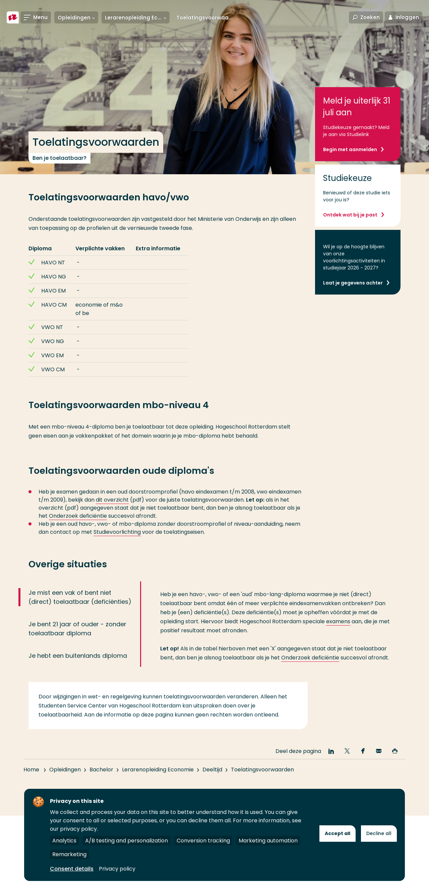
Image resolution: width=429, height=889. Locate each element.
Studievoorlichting (117, 544)
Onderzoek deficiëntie (78, 527)
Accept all (337, 833)
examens (338, 633)
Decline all (378, 833)
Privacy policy (117, 869)
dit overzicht (112, 511)
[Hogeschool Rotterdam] (13, 17)
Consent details (72, 869)
